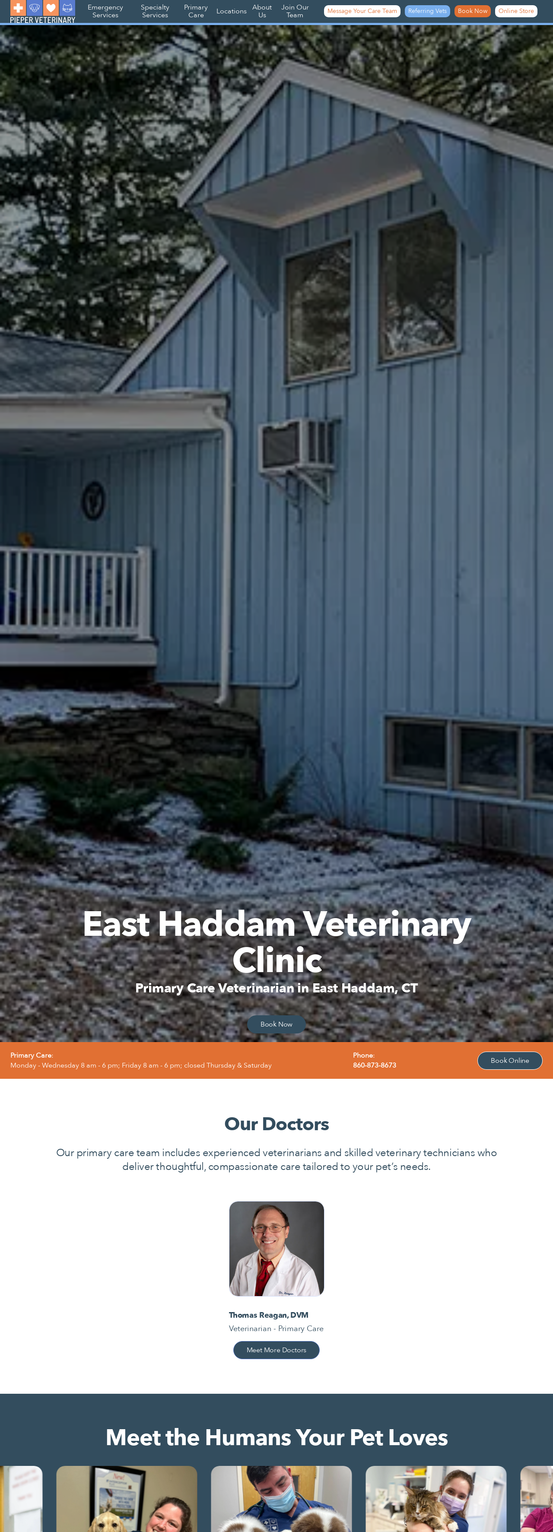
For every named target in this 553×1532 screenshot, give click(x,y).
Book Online (510, 1060)
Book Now (472, 11)
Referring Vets (427, 11)
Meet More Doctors (277, 1350)
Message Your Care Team (362, 11)
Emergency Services (105, 11)
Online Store (516, 11)
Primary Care (196, 11)
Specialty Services (155, 11)
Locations (231, 11)
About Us (262, 11)
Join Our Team (295, 11)
